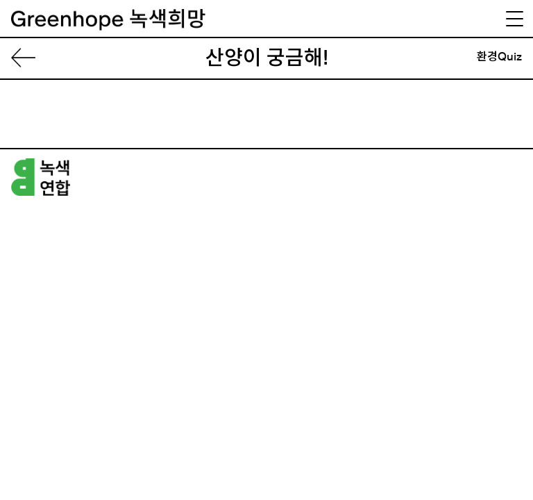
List (29, 58)
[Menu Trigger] (514, 19)
